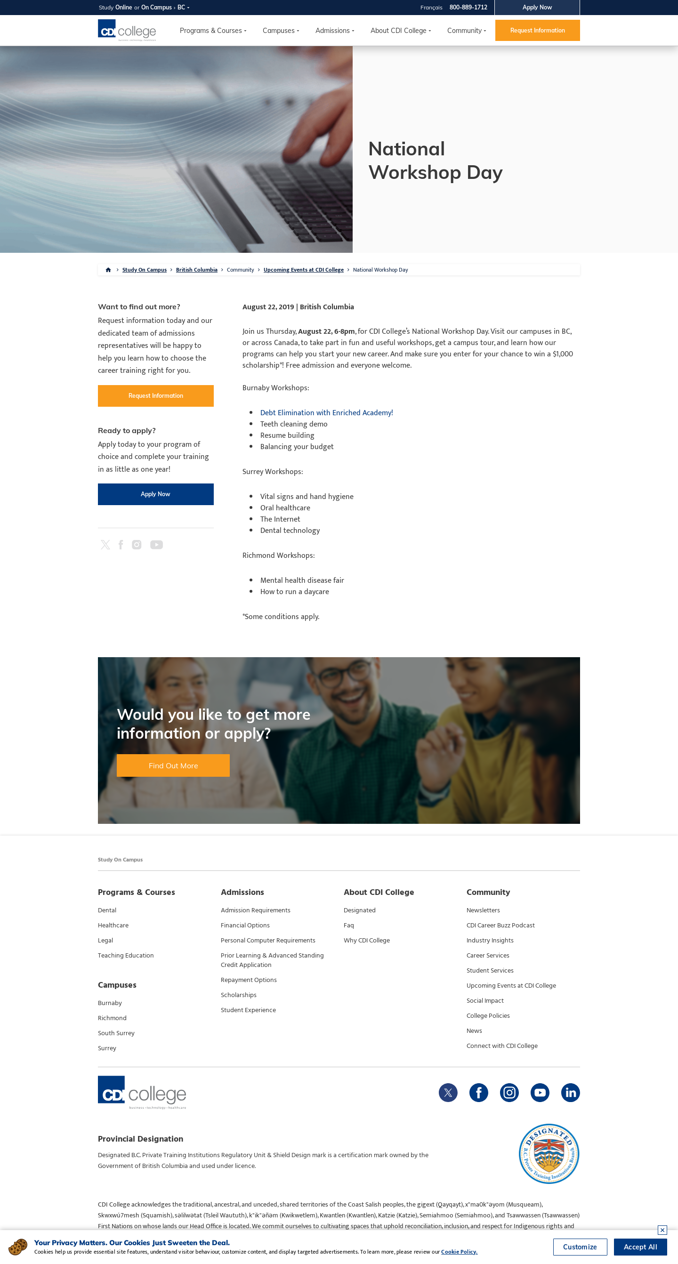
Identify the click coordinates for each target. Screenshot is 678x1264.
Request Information (537, 30)
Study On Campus (144, 269)
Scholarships (239, 995)
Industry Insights (490, 940)
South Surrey (116, 1033)
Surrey (107, 1048)
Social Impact (485, 1001)
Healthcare (113, 925)
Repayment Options (249, 980)
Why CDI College (367, 940)
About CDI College (399, 30)
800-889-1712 (468, 7)
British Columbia (197, 269)
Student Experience (248, 1010)
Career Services (488, 955)
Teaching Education (126, 955)
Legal (105, 940)
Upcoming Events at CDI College (304, 269)
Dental (107, 910)
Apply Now (537, 7)
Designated (360, 910)
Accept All (640, 1247)
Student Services (490, 970)
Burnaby (110, 1003)
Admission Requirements (256, 910)
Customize (580, 1247)
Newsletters (483, 910)
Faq (349, 925)
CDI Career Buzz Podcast (501, 925)
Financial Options (245, 925)
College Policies (488, 1016)
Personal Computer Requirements (268, 940)
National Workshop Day (380, 269)
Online (123, 7)
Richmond (112, 1018)
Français (431, 7)
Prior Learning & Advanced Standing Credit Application (272, 960)
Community (464, 30)
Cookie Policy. (459, 1251)
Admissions (332, 30)
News (474, 1031)
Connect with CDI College (502, 1046)
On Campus (156, 7)
